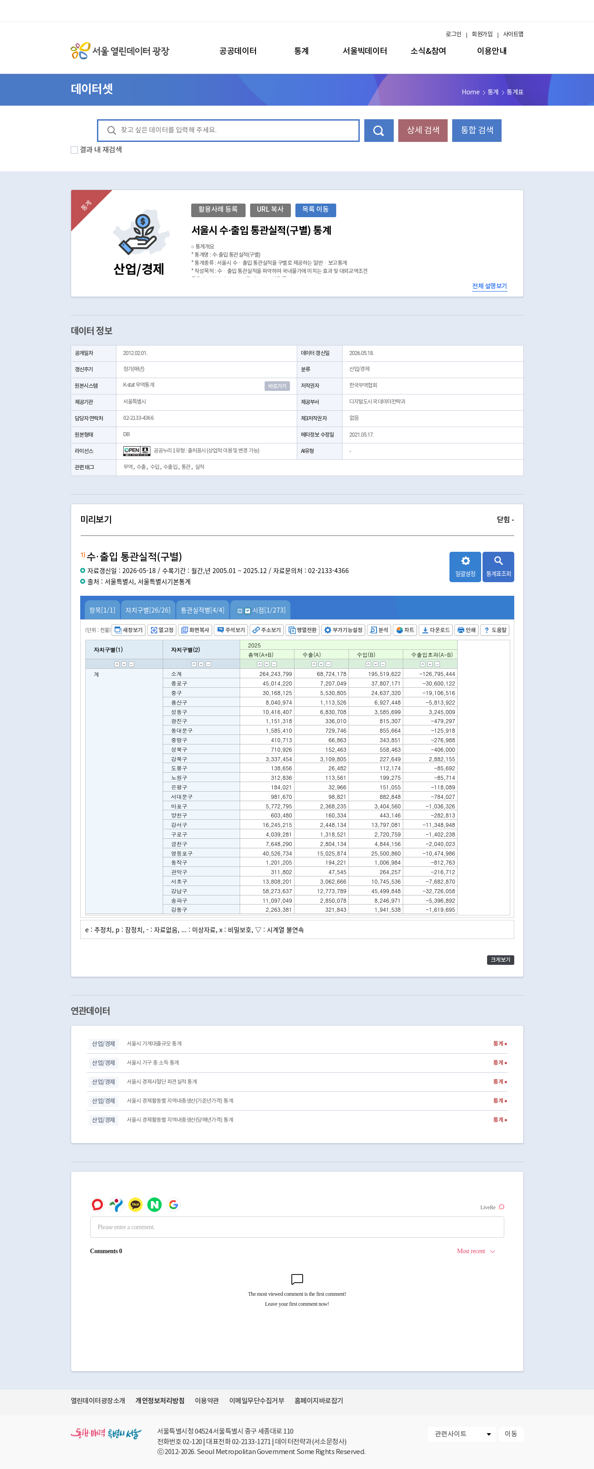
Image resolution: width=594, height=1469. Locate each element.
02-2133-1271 (251, 1442)
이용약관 (207, 1401)
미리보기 (297, 520)
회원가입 (482, 34)
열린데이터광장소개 (98, 1401)
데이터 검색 (379, 130)
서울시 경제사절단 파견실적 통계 (162, 1082)
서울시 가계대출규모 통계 (154, 1044)
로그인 (453, 34)
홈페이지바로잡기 (319, 1401)
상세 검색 (423, 131)
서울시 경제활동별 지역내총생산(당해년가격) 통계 (180, 1120)
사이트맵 (513, 34)
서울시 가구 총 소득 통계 (153, 1063)
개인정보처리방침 (159, 1401)
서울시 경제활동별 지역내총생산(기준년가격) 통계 (180, 1101)
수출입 (170, 467)
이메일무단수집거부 (256, 1401)
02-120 (192, 1442)
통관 (185, 467)
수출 (140, 467)
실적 (199, 467)
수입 (154, 467)
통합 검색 (477, 131)
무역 (127, 467)
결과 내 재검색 (101, 150)
